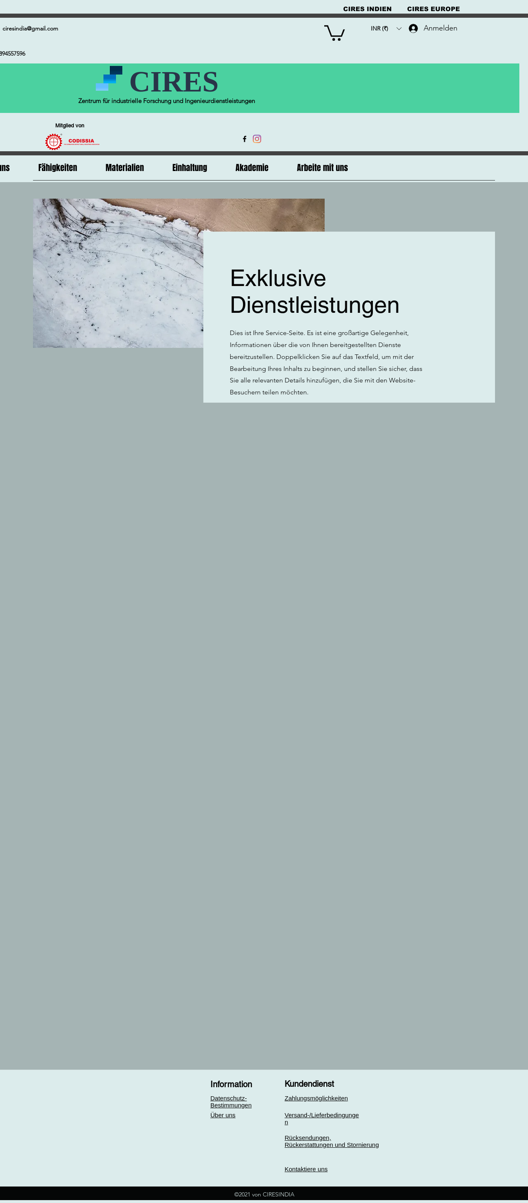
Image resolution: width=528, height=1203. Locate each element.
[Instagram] (257, 139)
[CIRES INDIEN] (367, 8)
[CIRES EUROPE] (433, 8)
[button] (334, 32)
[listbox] (386, 28)
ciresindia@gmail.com (30, 28)
